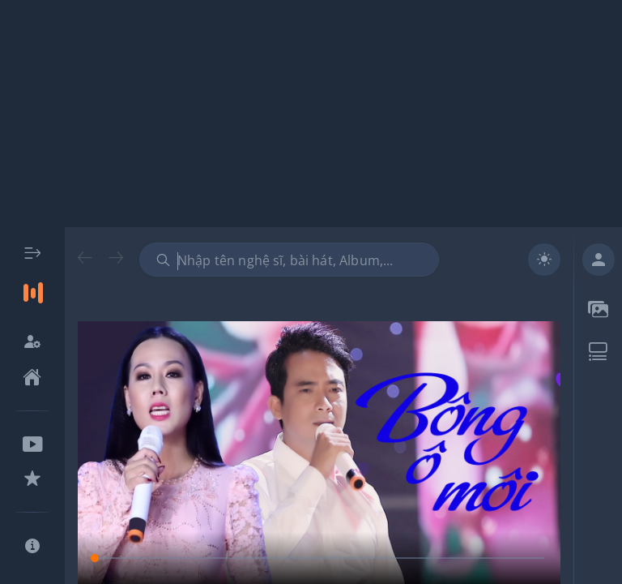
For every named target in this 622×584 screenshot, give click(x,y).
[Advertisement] (311, 113)
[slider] (319, 558)
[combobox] (289, 260)
